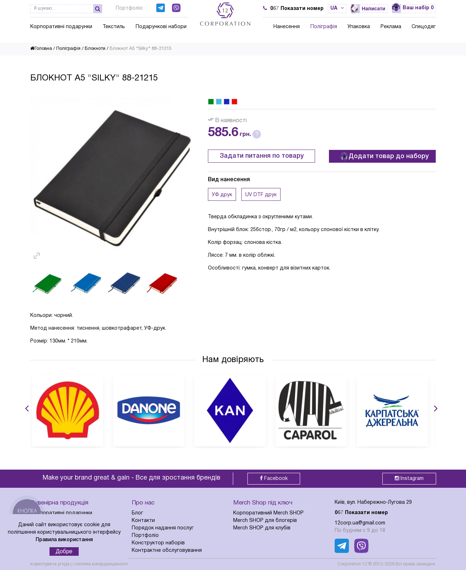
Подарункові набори (161, 27)
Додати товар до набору (384, 156)
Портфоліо (129, 8)
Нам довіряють (233, 360)
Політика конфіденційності (100, 564)
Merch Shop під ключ (262, 503)
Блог (137, 513)
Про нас (143, 503)
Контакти (143, 520)
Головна (41, 49)
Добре (64, 551)
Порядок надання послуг (163, 528)
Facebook (274, 478)
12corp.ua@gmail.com (360, 523)
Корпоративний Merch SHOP (268, 513)
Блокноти (95, 49)
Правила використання (64, 540)
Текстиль (114, 27)
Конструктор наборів (158, 543)
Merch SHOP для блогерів (265, 520)
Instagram (409, 478)
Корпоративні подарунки (61, 27)
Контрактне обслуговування (167, 550)
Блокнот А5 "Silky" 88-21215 (140, 49)
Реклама (391, 27)
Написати (373, 8)
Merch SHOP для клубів (261, 528)
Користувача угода (49, 564)
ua (337, 8)
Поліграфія (323, 27)
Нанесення (286, 27)
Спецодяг (424, 27)
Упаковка (358, 27)
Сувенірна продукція (59, 503)
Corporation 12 (352, 564)
